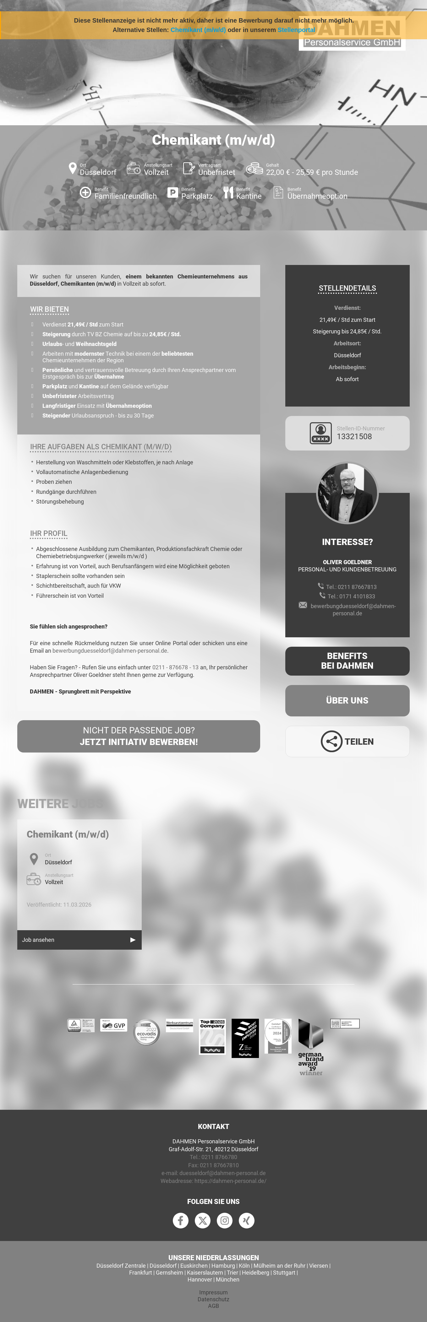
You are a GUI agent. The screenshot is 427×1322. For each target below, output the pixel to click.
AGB (213, 1306)
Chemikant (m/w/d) (198, 29)
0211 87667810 (219, 1165)
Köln (244, 1265)
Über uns (347, 700)
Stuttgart (284, 1272)
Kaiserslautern (205, 1272)
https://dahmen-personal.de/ (230, 1181)
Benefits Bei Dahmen (347, 661)
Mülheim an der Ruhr (279, 1265)
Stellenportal (296, 29)
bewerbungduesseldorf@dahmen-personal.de (109, 650)
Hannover (200, 1279)
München (227, 1279)
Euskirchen (194, 1265)
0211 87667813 (357, 587)
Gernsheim (169, 1272)
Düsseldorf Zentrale (121, 1265)
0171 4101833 (357, 596)
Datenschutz (213, 1299)
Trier (232, 1272)
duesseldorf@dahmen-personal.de (222, 1173)
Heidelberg (255, 1272)
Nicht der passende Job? (138, 736)
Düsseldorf (163, 1265)
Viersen (318, 1265)
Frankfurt (140, 1272)
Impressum (213, 1292)
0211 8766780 (219, 1157)
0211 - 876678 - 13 (175, 667)
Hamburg (223, 1265)
